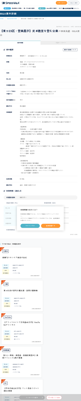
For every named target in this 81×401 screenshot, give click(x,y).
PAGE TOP (40, 319)
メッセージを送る (32, 397)
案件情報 (20, 43)
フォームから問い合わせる (47, 334)
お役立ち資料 (74, 3)
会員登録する (50, 225)
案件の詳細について (70, 50)
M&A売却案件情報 (12, 18)
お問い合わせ (61, 3)
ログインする (30, 225)
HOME (2, 18)
